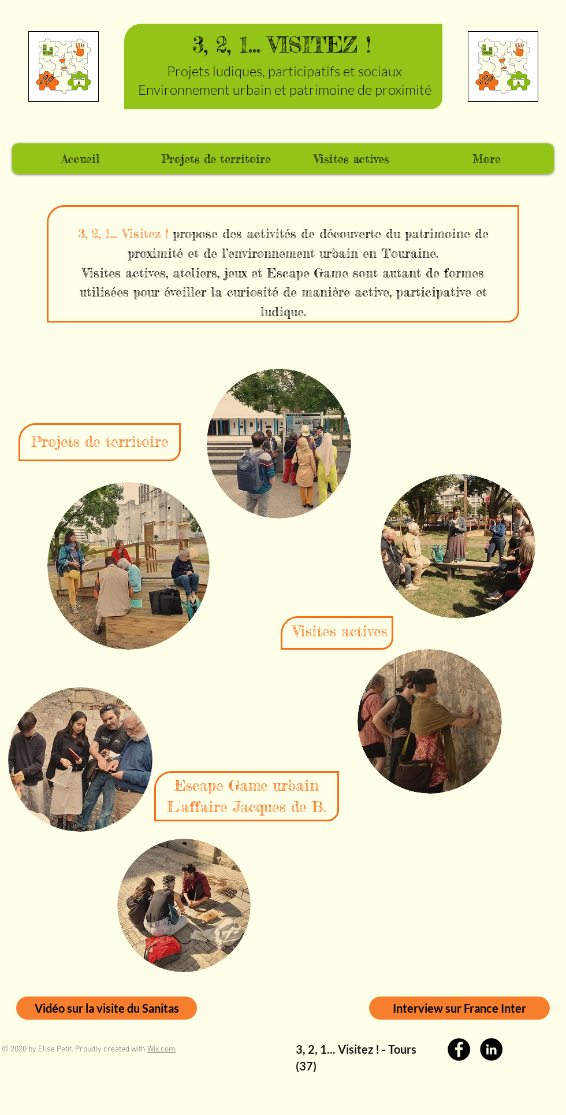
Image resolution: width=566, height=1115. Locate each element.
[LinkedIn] (491, 1049)
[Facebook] (459, 1049)
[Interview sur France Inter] (459, 1008)
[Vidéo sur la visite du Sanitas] (106, 1008)
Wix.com (161, 1049)
